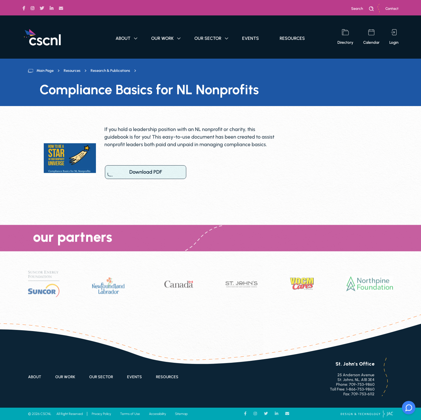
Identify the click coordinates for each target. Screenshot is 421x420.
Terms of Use (130, 414)
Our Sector (211, 38)
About (126, 38)
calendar (371, 37)
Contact (392, 8)
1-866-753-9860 (360, 389)
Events (250, 38)
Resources (292, 38)
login (394, 37)
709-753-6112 (362, 394)
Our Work (166, 38)
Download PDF (145, 172)
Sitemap (181, 414)
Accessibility (157, 414)
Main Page (45, 70)
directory (345, 37)
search (362, 9)
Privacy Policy (101, 414)
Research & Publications (110, 70)
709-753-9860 (361, 384)
